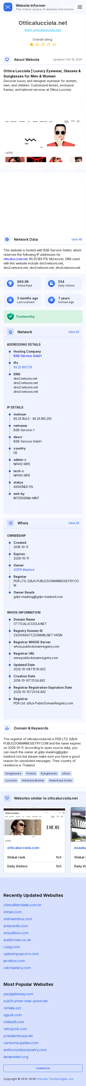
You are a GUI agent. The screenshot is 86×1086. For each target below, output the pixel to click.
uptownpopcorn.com (21, 954)
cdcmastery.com (17, 968)
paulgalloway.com (18, 994)
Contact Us (43, 1068)
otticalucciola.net (16, 259)
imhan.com (13, 912)
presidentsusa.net (18, 1036)
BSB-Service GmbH (28, 356)
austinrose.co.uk (17, 940)
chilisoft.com (14, 1022)
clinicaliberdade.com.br (23, 905)
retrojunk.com (15, 1029)
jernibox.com (14, 961)
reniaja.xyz (12, 1008)
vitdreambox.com (18, 919)
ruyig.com (12, 947)
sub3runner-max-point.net (25, 1001)
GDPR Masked (24, 569)
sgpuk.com (13, 1015)
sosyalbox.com (16, 933)
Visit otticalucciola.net (42, 30)
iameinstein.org (16, 1057)
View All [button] (76, 239)
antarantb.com (16, 926)
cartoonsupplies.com (21, 1043)
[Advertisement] (43, 105)
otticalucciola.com (23, 848)
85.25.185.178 (23, 367)
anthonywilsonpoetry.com (25, 1050)
